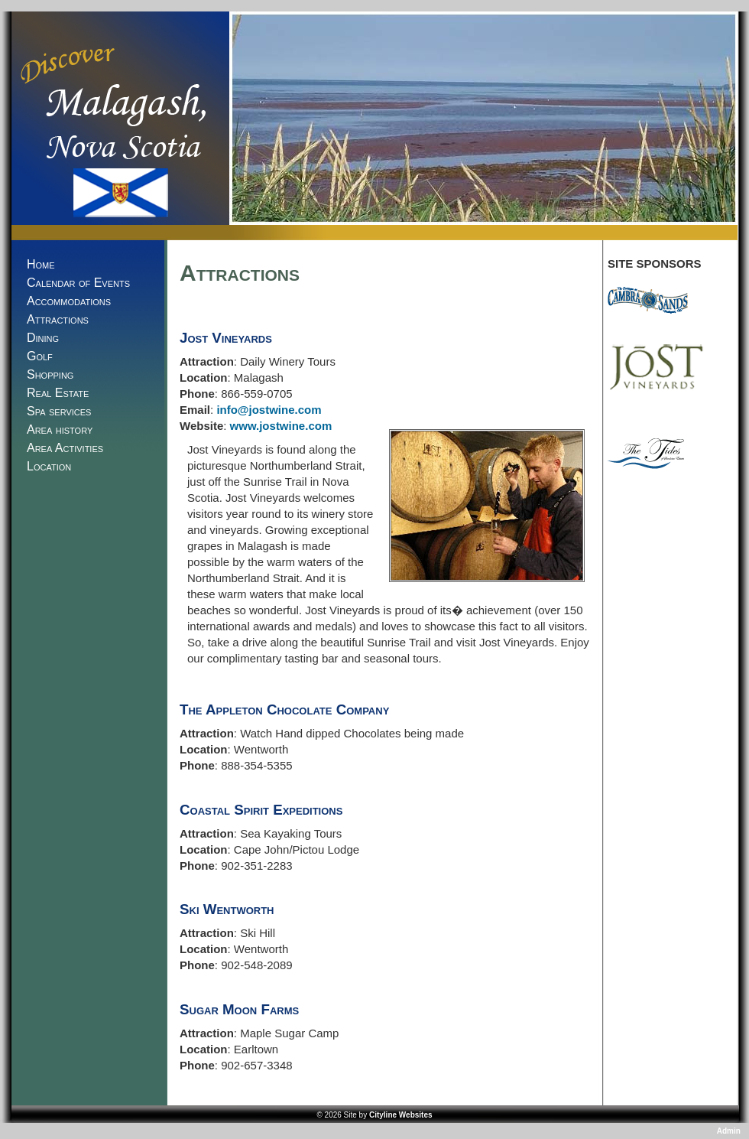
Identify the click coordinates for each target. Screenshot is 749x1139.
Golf (40, 356)
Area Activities (65, 447)
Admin (730, 1131)
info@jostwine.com (268, 409)
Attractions (58, 319)
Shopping (50, 374)
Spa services (59, 411)
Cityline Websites (401, 1115)
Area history (59, 429)
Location (49, 466)
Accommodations (69, 301)
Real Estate (58, 392)
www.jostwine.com (281, 425)
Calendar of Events (78, 282)
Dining (43, 337)
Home (41, 264)
